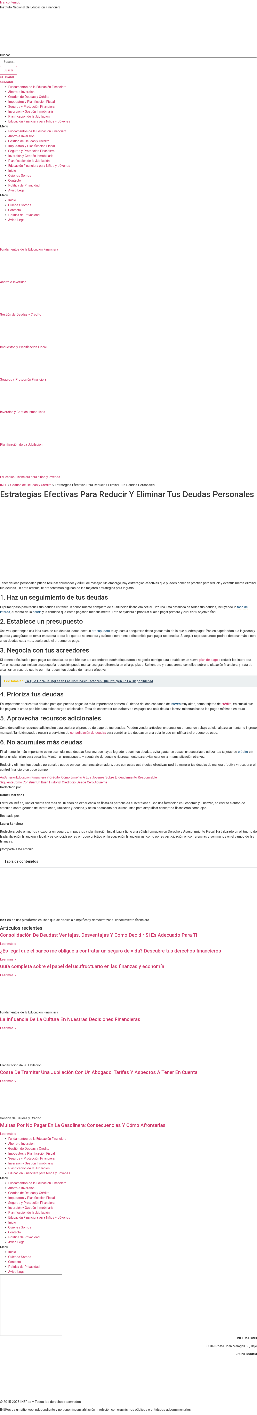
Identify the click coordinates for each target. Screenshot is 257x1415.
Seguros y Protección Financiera (31, 107)
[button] (128, 126)
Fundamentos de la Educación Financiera (37, 87)
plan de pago (208, 660)
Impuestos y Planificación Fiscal (31, 102)
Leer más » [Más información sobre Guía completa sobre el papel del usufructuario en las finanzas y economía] (8, 975)
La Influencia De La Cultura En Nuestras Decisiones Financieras (70, 1019)
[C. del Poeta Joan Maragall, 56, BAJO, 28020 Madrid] (31, 1305)
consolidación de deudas (88, 733)
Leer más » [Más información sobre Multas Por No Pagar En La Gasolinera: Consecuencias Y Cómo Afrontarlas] (8, 1134)
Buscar (5, 55)
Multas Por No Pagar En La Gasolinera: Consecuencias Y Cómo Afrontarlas (83, 1125)
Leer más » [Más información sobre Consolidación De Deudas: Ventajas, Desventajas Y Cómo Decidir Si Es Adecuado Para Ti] (8, 944)
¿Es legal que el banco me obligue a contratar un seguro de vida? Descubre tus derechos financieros (110, 951)
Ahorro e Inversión (21, 92)
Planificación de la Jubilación (29, 116)
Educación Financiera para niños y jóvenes (30, 477)
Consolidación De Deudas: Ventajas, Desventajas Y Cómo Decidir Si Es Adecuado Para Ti (98, 935)
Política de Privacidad (24, 185)
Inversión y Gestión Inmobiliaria (30, 111)
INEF (3, 485)
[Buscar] (8, 70)
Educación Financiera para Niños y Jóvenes (39, 121)
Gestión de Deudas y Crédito (28, 97)
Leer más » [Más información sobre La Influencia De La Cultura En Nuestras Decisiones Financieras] (8, 1028)
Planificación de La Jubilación (21, 444)
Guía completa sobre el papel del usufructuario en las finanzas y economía (82, 966)
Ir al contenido (10, 2)
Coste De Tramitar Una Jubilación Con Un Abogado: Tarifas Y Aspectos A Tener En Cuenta (99, 1072)
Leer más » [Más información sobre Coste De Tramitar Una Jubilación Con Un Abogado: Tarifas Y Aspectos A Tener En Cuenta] (8, 1081)
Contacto (14, 180)
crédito (227, 704)
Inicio (12, 171)
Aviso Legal (16, 190)
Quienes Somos (19, 175)
